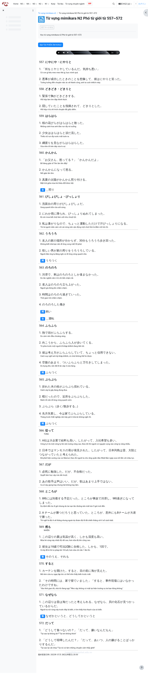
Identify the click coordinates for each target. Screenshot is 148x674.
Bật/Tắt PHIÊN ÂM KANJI (53, 45)
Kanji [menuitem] (53, 4)
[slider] (87, 52)
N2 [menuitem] (40, 4)
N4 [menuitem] (27, 4)
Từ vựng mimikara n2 (50, 13)
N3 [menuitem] (34, 4)
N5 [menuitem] (21, 4)
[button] (113, 4)
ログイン (142, 4)
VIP (89, 3)
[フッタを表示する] (141, 667)
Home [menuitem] (15, 4)
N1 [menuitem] (46, 4)
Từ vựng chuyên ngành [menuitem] (75, 4)
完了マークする (50, 27)
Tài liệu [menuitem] (60, 4)
